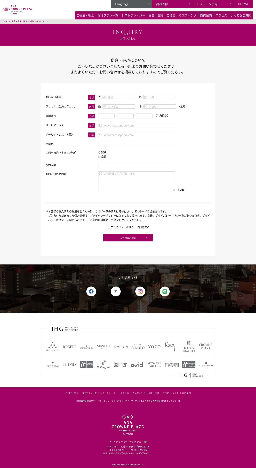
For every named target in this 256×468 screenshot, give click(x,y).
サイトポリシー (115, 397)
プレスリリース (186, 397)
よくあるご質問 (49, 22)
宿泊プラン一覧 (74, 15)
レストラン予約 (200, 4)
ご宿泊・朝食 (47, 15)
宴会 (102, 152)
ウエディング (174, 15)
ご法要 (152, 15)
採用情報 (78, 397)
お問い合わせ (240, 4)
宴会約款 (172, 397)
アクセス (217, 15)
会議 (102, 156)
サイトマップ (131, 397)
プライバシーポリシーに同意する (128, 227)
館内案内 (197, 15)
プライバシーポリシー (95, 397)
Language (114, 4)
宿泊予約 (155, 4)
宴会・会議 (132, 15)
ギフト (175, 392)
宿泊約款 (161, 397)
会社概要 (67, 397)
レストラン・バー (105, 15)
